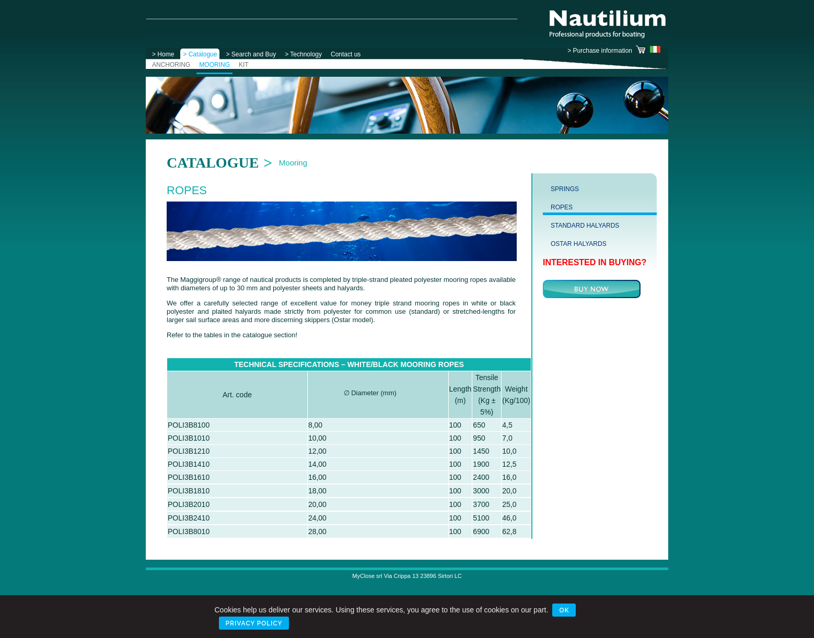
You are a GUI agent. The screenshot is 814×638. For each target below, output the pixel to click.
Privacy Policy (254, 623)
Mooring (293, 162)
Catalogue (213, 163)
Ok (564, 610)
